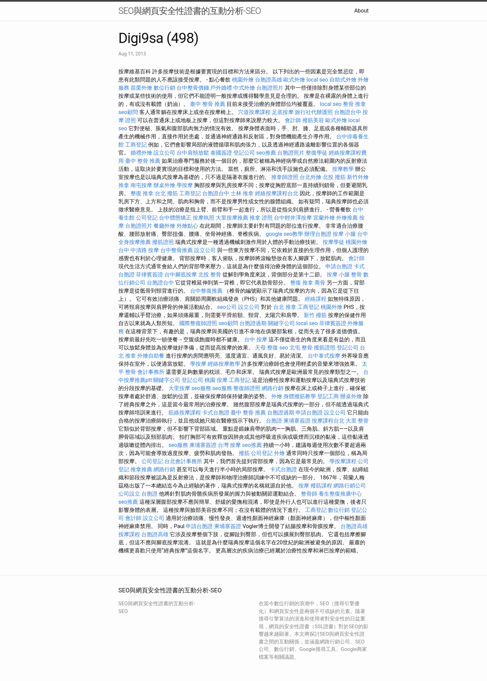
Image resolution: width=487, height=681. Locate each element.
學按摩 (185, 185)
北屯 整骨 (300, 347)
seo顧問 (128, 112)
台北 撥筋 (166, 193)
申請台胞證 (338, 266)
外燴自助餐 (150, 356)
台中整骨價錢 (193, 88)
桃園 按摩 (216, 380)
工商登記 (136, 144)
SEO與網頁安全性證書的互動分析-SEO (189, 11)
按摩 (303, 485)
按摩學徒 (333, 242)
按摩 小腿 (344, 234)
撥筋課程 (321, 485)
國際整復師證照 (198, 323)
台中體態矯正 (175, 217)
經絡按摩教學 (224, 364)
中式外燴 (244, 88)
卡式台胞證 (215, 412)
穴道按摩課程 (254, 112)
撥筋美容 (313, 120)
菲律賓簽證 (149, 274)
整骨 (356, 274)
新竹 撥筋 (315, 315)
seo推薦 (266, 153)
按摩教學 (343, 169)
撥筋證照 (163, 242)
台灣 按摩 (229, 445)
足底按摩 (283, 112)
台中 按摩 (255, 339)
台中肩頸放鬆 (193, 153)
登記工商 (328, 396)
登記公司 (244, 153)
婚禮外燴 (141, 153)
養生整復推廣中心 (340, 494)
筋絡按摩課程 (184, 412)
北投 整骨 (209, 274)
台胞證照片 (269, 88)
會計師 (293, 120)
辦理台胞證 (317, 234)
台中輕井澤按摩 (293, 217)
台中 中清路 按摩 (138, 250)
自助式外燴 (342, 79)
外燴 (276, 396)
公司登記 (147, 217)
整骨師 (309, 494)
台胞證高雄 (268, 79)
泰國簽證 (221, 153)
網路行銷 (272, 388)
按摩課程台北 (328, 420)
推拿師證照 (284, 177)
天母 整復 (266, 347)
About (361, 10)
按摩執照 (203, 217)
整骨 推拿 (354, 104)
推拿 (123, 185)
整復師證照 (246, 388)
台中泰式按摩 (324, 356)
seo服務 (201, 388)
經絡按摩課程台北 (276, 193)
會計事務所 (150, 372)
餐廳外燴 (164, 226)
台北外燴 (310, 177)
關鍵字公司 (281, 323)
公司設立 (129, 494)
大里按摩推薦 (232, 217)
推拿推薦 (141, 469)
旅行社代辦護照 (314, 112)
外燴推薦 (347, 217)
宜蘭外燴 (324, 217)
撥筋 (244, 453)
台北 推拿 (284, 307)
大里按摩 (179, 388)
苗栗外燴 (141, 88)
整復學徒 (316, 153)
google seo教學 (284, 234)
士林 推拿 (242, 193)
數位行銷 (164, 88)
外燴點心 (187, 226)
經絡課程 (315, 299)
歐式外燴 (294, 79)
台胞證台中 (347, 112)
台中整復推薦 (206, 291)
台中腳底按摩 (180, 274)
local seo (317, 79)
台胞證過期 (252, 323)
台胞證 (274, 420)
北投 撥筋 (334, 177)
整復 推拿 (142, 193)
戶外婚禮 (221, 88)
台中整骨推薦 (176, 250)
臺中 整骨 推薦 (207, 104)
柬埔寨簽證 (296, 420)
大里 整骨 (357, 420)
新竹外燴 (358, 177)
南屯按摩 (141, 185)
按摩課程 (129, 534)
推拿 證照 (261, 217)
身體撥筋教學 (299, 396)
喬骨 (320, 282)
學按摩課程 (342, 461)
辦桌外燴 (164, 185)
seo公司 (227, 307)
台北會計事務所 (183, 461)
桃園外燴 (243, 79)
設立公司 (164, 153)
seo (283, 347)
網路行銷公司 (349, 485)
